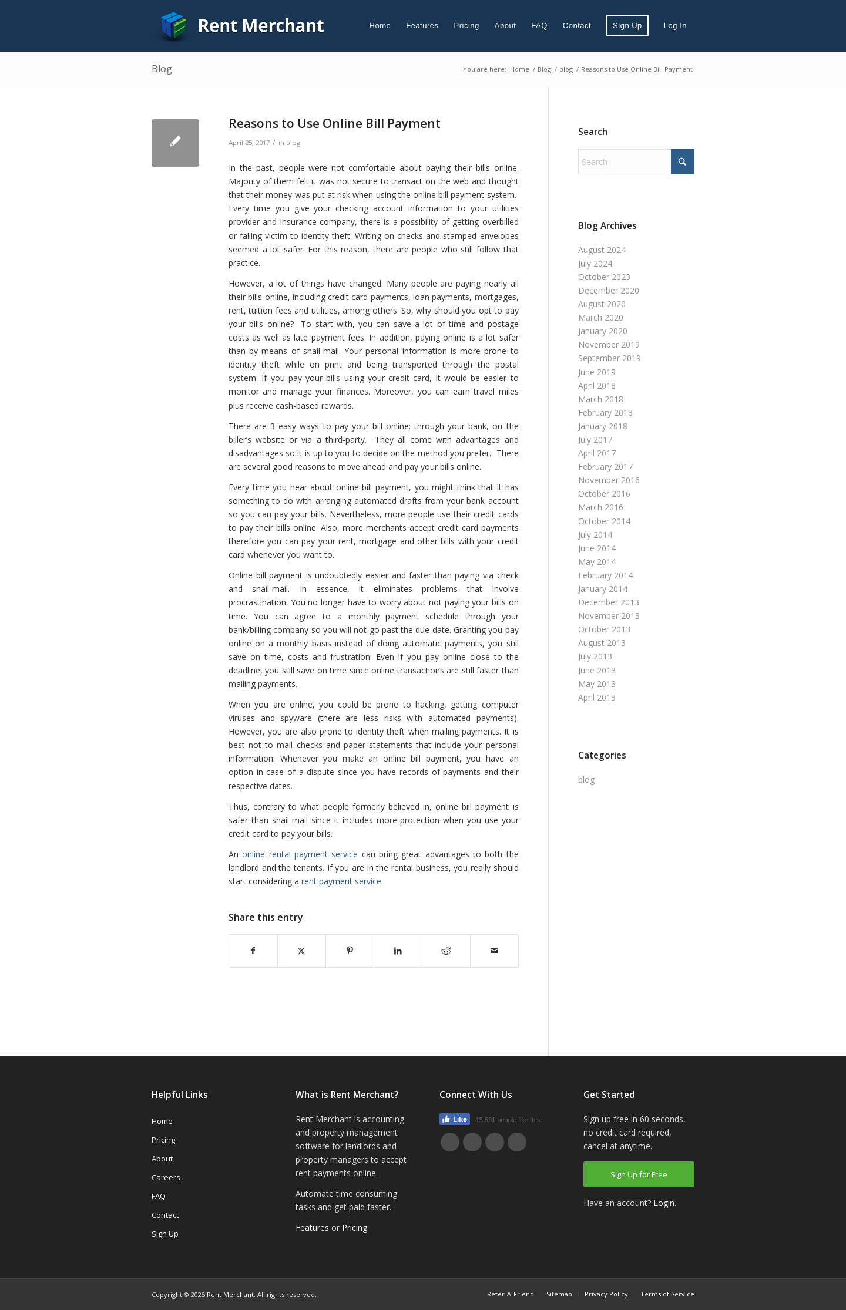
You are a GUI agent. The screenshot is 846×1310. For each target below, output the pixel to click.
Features (312, 1227)
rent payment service (341, 881)
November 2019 (609, 344)
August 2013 (602, 642)
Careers (166, 1177)
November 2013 (609, 615)
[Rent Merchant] (240, 26)
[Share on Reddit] (446, 950)
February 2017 (605, 466)
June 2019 (597, 372)
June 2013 (597, 670)
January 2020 (602, 330)
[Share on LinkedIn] (398, 950)
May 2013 (597, 683)
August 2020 (602, 303)
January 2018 (602, 426)
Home (162, 1121)
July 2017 (595, 439)
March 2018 (600, 399)
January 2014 (602, 588)
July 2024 (595, 263)
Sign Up (165, 1233)
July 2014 (595, 534)
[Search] (636, 161)
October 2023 (604, 276)
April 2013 (597, 697)
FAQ (159, 1196)
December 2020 (608, 290)
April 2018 (597, 385)
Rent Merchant (230, 1294)
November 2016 (609, 480)
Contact (165, 1215)
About (162, 1158)
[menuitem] (380, 26)
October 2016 (604, 493)
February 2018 (605, 412)
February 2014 (605, 575)
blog (293, 142)
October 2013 (604, 629)
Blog (162, 68)
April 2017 (597, 453)
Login (663, 1202)
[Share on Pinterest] (350, 950)
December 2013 (608, 602)
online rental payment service (300, 854)
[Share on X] (301, 950)
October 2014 (604, 521)
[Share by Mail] (494, 950)
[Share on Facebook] (253, 950)
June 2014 (597, 548)
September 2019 (609, 357)
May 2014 (597, 561)
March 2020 (600, 317)
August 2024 (602, 249)
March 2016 (600, 507)
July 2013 (595, 656)
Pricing (163, 1139)
